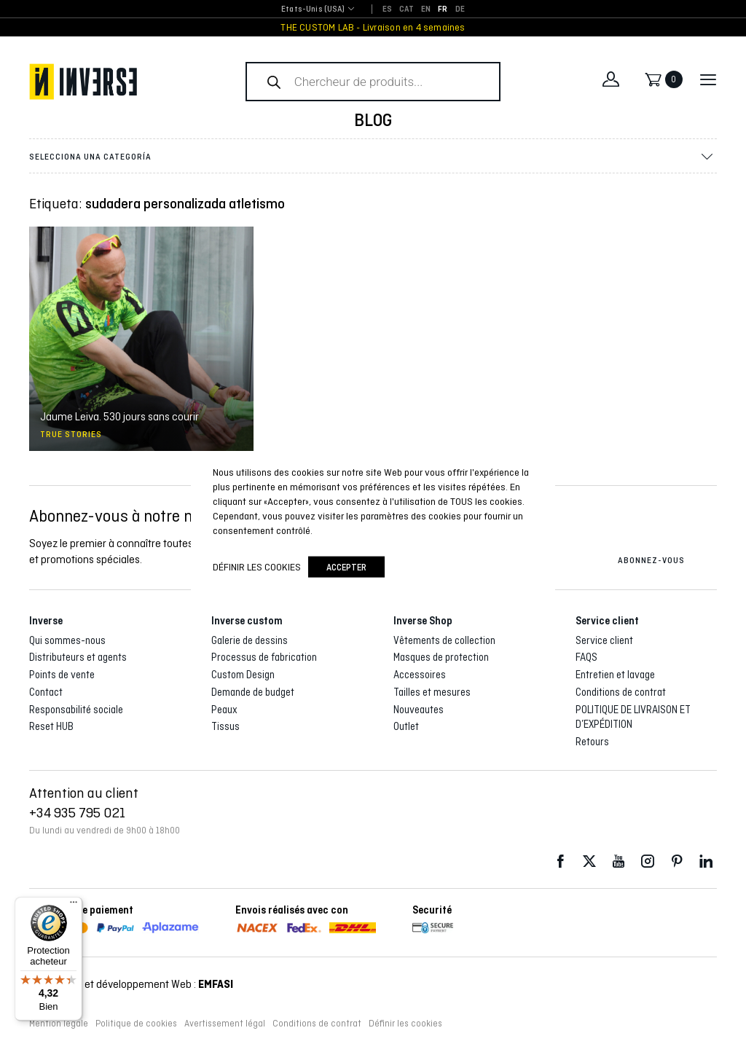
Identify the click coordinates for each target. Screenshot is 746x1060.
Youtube (618, 861)
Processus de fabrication (264, 657)
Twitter (589, 861)
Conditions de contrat (621, 692)
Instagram (648, 861)
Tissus (225, 726)
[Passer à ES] (387, 9)
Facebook (560, 861)
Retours (592, 741)
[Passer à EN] (426, 9)
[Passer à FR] (442, 9)
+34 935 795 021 (77, 812)
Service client (604, 640)
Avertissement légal (224, 1023)
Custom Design (243, 674)
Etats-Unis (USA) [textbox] (313, 9)
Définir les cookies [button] (405, 1023)
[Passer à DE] (460, 9)
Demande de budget (252, 692)
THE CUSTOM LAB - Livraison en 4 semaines (372, 27)
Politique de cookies (136, 1023)
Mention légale (58, 1023)
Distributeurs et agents (78, 657)
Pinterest (677, 861)
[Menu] (73, 905)
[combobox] (313, 9)
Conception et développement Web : (131, 984)
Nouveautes (418, 709)
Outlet (406, 726)
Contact (46, 692)
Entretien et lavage (615, 674)
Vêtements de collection (444, 640)
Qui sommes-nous (67, 640)
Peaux (224, 709)
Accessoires (419, 674)
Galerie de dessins (249, 640)
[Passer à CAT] (406, 9)
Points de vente (62, 674)
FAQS (586, 657)
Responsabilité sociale (76, 709)
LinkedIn (706, 861)
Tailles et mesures (432, 692)
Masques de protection (441, 657)
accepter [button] (346, 566)
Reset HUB (51, 726)
